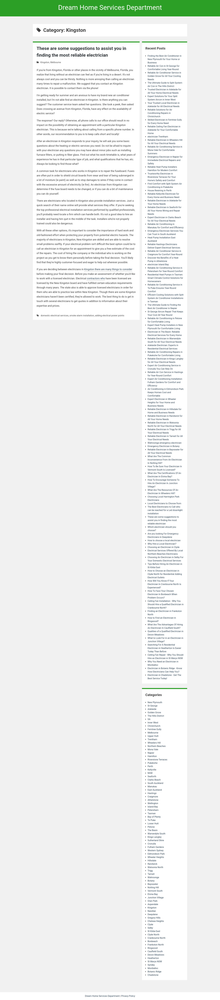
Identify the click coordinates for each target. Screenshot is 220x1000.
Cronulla (152, 843)
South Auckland (155, 783)
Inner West (153, 722)
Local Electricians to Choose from (164, 503)
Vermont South (155, 891)
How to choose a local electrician (164, 540)
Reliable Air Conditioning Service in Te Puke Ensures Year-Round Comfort (165, 288)
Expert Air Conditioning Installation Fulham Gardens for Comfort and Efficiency (165, 382)
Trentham (152, 739)
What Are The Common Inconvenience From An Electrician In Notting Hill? (165, 459)
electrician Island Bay (158, 264)
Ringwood (153, 948)
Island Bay (153, 806)
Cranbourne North (156, 938)
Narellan (152, 911)
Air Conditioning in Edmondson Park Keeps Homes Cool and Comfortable (166, 392)
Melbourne (55, 62)
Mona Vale (153, 749)
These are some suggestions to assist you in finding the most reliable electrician (163, 520)
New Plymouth (155, 702)
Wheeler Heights (156, 857)
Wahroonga (153, 877)
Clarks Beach (154, 779)
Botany (151, 880)
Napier (151, 753)
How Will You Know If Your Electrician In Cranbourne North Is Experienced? (164, 584)
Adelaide (152, 709)
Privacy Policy (128, 996)
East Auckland (155, 790)
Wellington (153, 803)
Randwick (152, 864)
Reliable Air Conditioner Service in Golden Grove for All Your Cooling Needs (164, 76)
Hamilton (152, 756)
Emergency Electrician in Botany (163, 446)
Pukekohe (152, 763)
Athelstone (153, 800)
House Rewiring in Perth (159, 190)
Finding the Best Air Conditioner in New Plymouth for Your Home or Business (164, 59)
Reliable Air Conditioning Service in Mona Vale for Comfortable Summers (165, 150)
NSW (150, 773)
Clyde (150, 924)
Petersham (153, 810)
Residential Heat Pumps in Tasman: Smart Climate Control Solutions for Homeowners (165, 278)
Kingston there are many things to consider (108, 269)
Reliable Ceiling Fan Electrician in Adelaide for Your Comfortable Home (164, 130)
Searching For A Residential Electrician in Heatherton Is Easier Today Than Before (164, 648)
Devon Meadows (156, 954)
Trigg (150, 870)
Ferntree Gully (154, 729)
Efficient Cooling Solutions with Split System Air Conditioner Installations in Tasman (166, 298)
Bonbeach (153, 941)
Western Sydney (155, 850)
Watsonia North (155, 867)
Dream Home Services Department (110, 7)
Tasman (152, 813)
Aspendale (153, 904)
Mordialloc (153, 968)
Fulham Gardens (156, 847)
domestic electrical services (54, 315)
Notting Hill (153, 887)
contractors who (96, 278)
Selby (150, 928)
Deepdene (153, 914)
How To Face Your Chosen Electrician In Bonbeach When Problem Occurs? (162, 594)
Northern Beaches (157, 746)
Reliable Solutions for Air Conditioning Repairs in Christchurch (160, 113)
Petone (151, 827)
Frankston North (156, 944)
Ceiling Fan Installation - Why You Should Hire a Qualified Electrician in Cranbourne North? (166, 604)
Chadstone (153, 975)
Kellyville (152, 769)
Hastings (152, 793)
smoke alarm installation (81, 315)
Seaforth (152, 776)
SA (149, 719)
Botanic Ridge (154, 971)
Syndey (151, 965)
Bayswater (153, 884)
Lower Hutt (153, 823)
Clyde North (153, 934)
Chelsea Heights (156, 921)
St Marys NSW (155, 961)
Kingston (44, 62)
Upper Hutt (153, 736)
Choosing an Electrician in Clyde (163, 547)
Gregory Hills (154, 917)
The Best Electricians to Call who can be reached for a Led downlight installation (165, 510)
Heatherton (153, 958)
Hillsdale (152, 860)
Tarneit (151, 874)
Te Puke (152, 820)
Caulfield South (155, 951)
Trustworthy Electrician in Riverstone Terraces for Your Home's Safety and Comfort (162, 177)
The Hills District (156, 716)
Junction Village (156, 897)
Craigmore (153, 796)
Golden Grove (154, 712)
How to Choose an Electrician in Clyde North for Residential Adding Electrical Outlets (165, 574)
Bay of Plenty (154, 816)
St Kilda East (154, 931)
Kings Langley (154, 837)
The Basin (152, 830)
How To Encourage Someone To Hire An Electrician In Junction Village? (163, 483)
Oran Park (152, 901)
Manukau (152, 786)
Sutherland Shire (156, 840)
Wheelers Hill (154, 742)
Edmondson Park (156, 853)
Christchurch (154, 726)
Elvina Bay (153, 894)
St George (152, 705)
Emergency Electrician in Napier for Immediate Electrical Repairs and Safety (165, 160)
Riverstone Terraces (157, 759)
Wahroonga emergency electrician (165, 443)
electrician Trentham (158, 136)
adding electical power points (109, 315)
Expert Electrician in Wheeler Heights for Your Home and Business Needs (162, 402)
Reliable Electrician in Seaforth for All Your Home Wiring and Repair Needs (164, 210)
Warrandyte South (156, 833)
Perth (150, 766)
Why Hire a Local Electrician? (162, 543)
